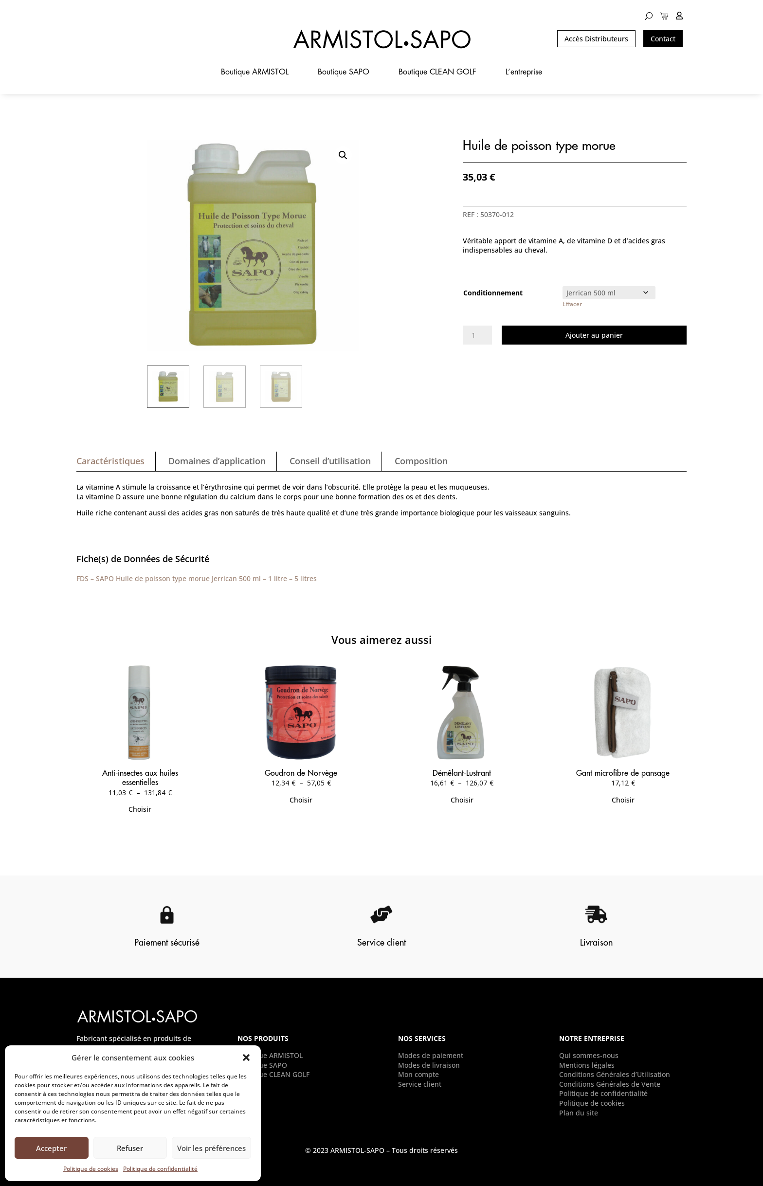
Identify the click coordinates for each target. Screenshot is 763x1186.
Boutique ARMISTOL (255, 72)
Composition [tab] (421, 461)
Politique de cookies (90, 1169)
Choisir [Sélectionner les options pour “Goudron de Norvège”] (301, 799)
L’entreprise (524, 72)
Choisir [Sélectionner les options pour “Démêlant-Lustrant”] (462, 799)
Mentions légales (587, 1065)
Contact (663, 38)
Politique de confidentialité (160, 1169)
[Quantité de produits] (477, 335)
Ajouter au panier (594, 335)
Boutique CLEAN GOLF (437, 72)
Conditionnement (493, 292)
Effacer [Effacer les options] (572, 304)
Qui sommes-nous (588, 1055)
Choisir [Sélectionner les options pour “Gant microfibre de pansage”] (623, 799)
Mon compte (418, 1074)
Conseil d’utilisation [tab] (330, 461)
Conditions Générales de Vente (609, 1084)
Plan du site (578, 1112)
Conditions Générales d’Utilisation (614, 1074)
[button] (246, 1057)
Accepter (51, 1148)
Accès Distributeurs (596, 38)
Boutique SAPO (343, 72)
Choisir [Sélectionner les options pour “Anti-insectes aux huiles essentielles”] (139, 809)
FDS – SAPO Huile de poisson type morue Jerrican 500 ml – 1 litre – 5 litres (196, 578)
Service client (419, 1084)
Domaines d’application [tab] (217, 461)
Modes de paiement (430, 1055)
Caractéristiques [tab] (110, 461)
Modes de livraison (429, 1065)
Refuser (130, 1148)
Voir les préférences (211, 1148)
